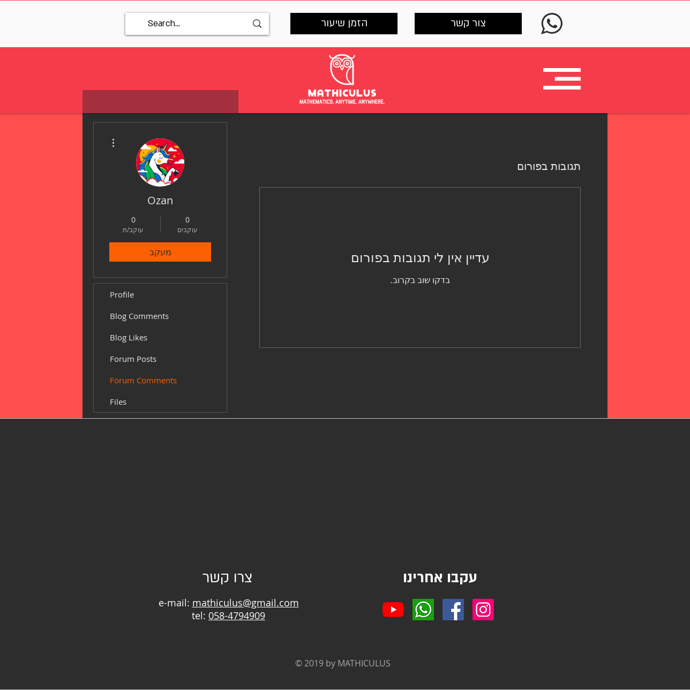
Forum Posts (133, 358)
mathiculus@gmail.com (245, 602)
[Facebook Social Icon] (453, 609)
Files (118, 401)
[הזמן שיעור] (344, 23)
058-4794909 (236, 615)
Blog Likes (128, 337)
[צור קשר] (468, 23)
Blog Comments (139, 315)
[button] (562, 79)
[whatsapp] (423, 609)
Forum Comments (143, 380)
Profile (122, 294)
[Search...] (197, 24)
